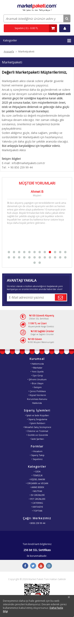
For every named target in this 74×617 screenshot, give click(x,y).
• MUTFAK (37, 491)
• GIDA (37, 471)
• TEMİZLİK (37, 475)
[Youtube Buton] (41, 566)
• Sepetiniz (37, 459)
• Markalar (37, 367)
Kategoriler (37, 40)
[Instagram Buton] (49, 566)
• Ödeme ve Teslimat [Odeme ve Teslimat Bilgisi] (37, 431)
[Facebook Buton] (25, 566)
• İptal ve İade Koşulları (37, 415)
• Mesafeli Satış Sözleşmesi (37, 427)
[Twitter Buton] (33, 566)
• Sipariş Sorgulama (37, 419)
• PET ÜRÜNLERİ (37, 498)
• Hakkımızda (37, 363)
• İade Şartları (37, 438)
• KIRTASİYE (37, 506)
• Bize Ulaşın (37, 383)
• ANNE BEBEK (37, 487)
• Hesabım (37, 451)
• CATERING (37, 502)
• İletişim (37, 387)
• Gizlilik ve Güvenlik (37, 434)
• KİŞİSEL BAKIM (37, 479)
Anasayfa (9, 51)
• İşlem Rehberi (37, 423)
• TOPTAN (37, 510)
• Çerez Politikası (37, 391)
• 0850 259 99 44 (37, 523)
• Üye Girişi (37, 375)
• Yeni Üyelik (37, 371)
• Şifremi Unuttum (37, 379)
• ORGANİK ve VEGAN (37, 483)
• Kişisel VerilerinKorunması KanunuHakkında (37, 399)
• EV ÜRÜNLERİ (37, 495)
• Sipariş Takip (37, 455)
